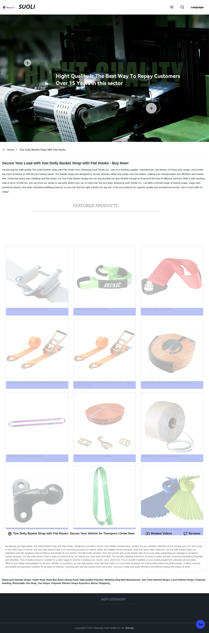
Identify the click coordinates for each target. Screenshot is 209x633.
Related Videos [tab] (159, 534)
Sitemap (129, 628)
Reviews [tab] (192, 534)
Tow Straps (44, 583)
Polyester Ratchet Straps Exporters (70, 583)
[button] (172, 7)
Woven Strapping (100, 583)
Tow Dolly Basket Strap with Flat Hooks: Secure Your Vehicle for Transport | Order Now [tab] (71, 534)
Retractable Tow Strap (25, 583)
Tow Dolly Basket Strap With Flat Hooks (43, 149)
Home (10, 149)
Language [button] (197, 7)
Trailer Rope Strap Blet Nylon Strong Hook (55, 579)
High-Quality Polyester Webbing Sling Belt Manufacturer (110, 579)
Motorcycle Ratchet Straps (16, 579)
